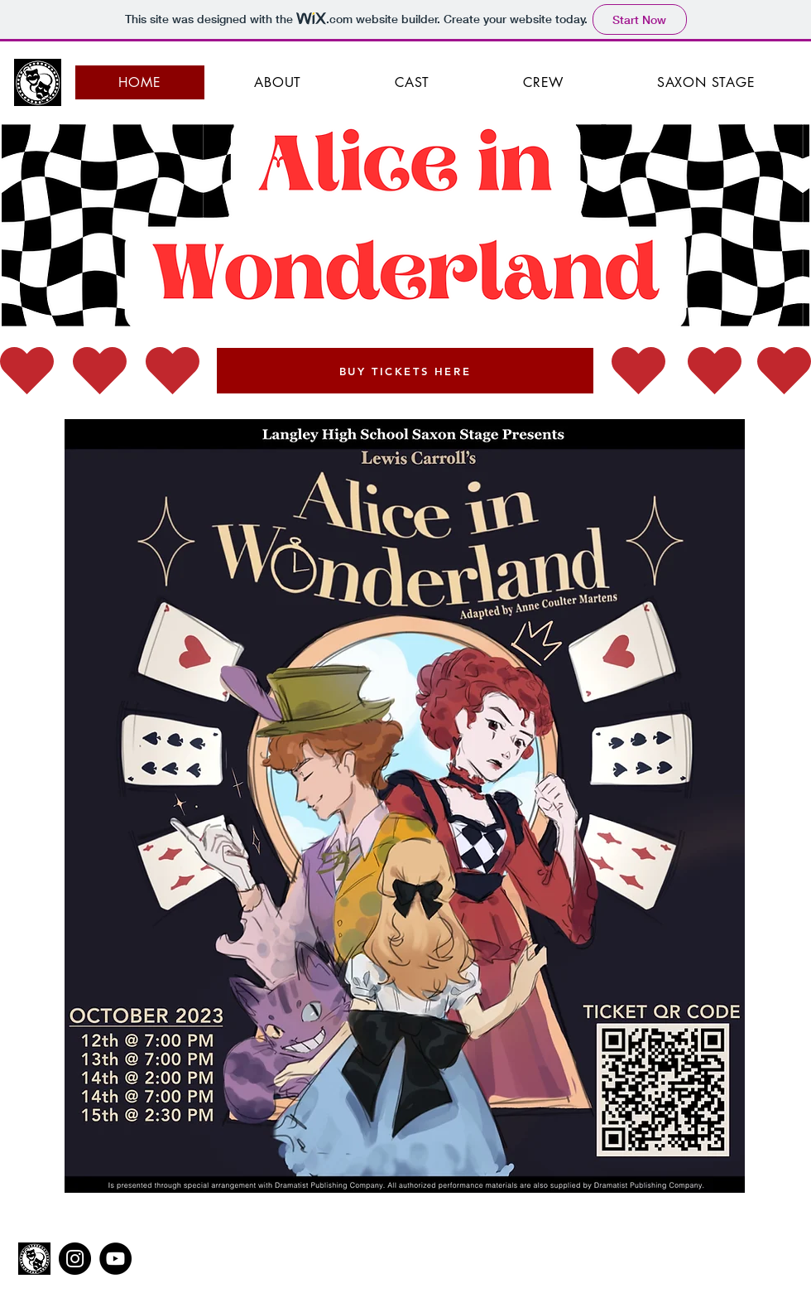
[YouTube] (115, 1258)
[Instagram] (75, 1258)
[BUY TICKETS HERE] (405, 370)
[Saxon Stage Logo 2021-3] (34, 1258)
